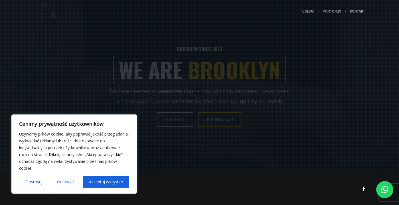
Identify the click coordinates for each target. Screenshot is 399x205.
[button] (384, 189)
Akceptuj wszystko (106, 181)
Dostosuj (33, 181)
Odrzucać (65, 181)
